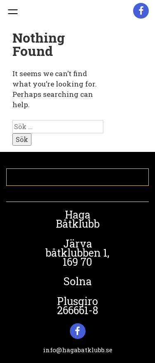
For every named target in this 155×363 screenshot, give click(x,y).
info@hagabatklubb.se (77, 350)
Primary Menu (12, 12)
